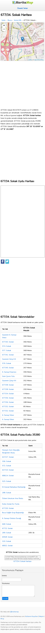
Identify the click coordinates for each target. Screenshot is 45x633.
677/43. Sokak (8, 342)
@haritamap (14, 612)
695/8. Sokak (7, 537)
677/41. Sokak (8, 355)
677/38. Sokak (8, 385)
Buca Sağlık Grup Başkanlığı (13, 512)
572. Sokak (6, 465)
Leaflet (30, 59)
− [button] (4, 29)
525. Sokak (6, 481)
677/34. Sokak (8, 393)
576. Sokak (6, 363)
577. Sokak (6, 350)
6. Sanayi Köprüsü (9, 372)
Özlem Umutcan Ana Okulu (12, 498)
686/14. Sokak (8, 475)
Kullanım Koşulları (31, 616)
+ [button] (4, 25)
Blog (2, 619)
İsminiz (4, 576)
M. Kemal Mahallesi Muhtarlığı (13, 487)
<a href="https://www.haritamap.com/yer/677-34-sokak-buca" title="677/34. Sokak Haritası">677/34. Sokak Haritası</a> (22, 557)
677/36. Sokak (8, 398)
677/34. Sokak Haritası (22, 561)
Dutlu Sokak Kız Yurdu (10, 504)
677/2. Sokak (7, 528)
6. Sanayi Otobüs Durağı (11, 518)
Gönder (5, 598)
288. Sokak (6, 492)
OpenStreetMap (39, 59)
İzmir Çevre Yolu (8, 376)
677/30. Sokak (8, 508)
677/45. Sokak (8, 367)
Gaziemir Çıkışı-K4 (9, 380)
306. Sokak (6, 461)
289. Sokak (6, 532)
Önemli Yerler (22, 8)
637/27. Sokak (8, 457)
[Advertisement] (22, 83)
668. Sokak (6, 524)
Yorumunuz (6, 583)
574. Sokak (6, 346)
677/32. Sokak (8, 406)
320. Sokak (6, 541)
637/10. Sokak (8, 470)
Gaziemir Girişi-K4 (9, 359)
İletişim (41, 616)
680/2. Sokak (7, 545)
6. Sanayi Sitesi (8, 415)
